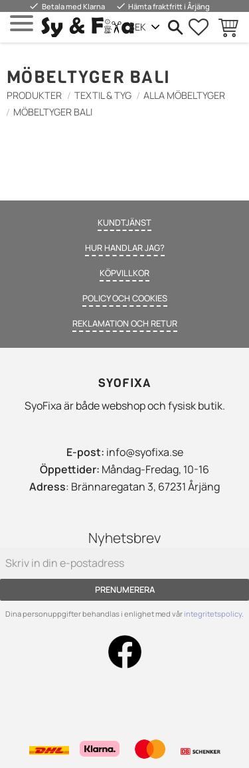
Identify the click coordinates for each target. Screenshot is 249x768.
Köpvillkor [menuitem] (124, 273)
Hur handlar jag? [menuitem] (125, 248)
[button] (21, 23)
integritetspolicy (213, 614)
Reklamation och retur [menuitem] (124, 323)
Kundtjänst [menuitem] (124, 222)
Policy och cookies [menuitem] (124, 298)
